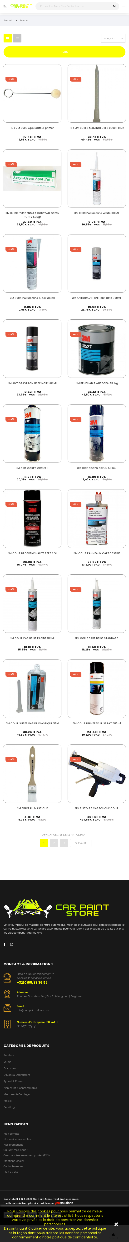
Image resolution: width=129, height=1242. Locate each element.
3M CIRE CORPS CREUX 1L (32, 469)
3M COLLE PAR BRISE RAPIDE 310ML (32, 639)
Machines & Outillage (17, 1097)
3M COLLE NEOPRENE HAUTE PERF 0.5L (32, 554)
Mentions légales (14, 1164)
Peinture (9, 1058)
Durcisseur (10, 1071)
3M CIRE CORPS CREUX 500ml (96, 469)
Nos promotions (13, 1148)
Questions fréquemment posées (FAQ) (27, 1159)
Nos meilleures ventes (17, 1142)
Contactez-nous (13, 1169)
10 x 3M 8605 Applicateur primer (32, 127)
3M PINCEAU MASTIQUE (32, 810)
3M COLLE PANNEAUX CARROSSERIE (97, 554)
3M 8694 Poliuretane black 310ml (32, 298)
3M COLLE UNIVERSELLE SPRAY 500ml (97, 725)
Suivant (80, 846)
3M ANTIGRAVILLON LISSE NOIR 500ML (32, 383)
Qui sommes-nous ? (16, 1153)
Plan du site (11, 1175)
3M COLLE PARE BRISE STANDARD (97, 639)
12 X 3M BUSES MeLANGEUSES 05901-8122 (97, 129)
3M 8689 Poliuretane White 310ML (96, 212)
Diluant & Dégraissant (17, 1078)
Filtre (64, 52)
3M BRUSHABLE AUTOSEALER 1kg (97, 383)
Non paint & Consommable (20, 1091)
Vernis (7, 1065)
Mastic (8, 1104)
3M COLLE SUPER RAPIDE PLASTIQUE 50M (32, 725)
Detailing (9, 1110)
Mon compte (11, 1137)
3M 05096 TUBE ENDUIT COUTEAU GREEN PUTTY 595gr (32, 214)
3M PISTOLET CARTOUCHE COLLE (97, 810)
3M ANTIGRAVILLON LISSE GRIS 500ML (96, 298)
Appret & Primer (13, 1084)
